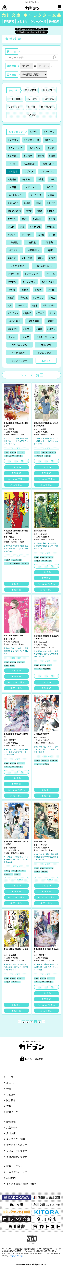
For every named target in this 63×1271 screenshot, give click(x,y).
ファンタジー (15, 107)
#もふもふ (27, 179)
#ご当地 (28, 155)
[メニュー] (59, 7)
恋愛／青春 (31, 90)
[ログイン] (4, 7)
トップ (9, 1077)
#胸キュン (48, 163)
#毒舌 (35, 305)
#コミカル (38, 218)
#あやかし (13, 155)
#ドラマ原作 (18, 352)
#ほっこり (13, 203)
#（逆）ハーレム (45, 337)
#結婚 (28, 211)
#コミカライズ (31, 140)
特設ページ (12, 1112)
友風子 (45, 644)
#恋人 (12, 337)
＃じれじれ (53, 761)
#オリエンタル (19, 344)
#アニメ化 (31, 187)
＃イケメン (52, 452)
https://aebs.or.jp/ (16, 1256)
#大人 (52, 313)
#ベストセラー (16, 195)
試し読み (16, 467)
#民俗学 (12, 281)
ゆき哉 (15, 957)
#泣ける (51, 203)
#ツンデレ (27, 234)
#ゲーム (40, 313)
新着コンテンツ (14, 1166)
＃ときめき (37, 764)
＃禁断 (12, 666)
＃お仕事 (13, 452)
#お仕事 (13, 171)
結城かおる (43, 642)
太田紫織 (42, 429)
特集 (8, 1088)
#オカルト (50, 140)
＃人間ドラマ (38, 456)
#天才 (26, 337)
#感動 (39, 211)
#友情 (52, 218)
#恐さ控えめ (48, 281)
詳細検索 (54, 21)
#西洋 (52, 258)
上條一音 (42, 737)
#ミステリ (49, 131)
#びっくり (38, 297)
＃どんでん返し (16, 560)
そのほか (31, 115)
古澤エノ (45, 432)
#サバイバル (48, 305)
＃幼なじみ (45, 761)
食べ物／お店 (48, 107)
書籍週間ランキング (16, 1156)
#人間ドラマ (15, 148)
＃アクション (15, 982)
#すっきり (27, 258)
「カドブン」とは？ (16, 1172)
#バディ (34, 131)
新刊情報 (9, 21)
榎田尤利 (12, 639)
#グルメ (29, 171)
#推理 (50, 187)
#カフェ (27, 329)
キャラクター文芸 (15, 1139)
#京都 (38, 203)
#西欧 (51, 321)
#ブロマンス (44, 352)
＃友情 (49, 665)
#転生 (52, 297)
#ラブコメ (13, 313)
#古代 (11, 226)
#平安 (52, 234)
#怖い (41, 258)
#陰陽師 (51, 226)
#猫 (22, 226)
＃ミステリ (49, 557)
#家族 (38, 289)
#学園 (12, 289)
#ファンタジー (32, 274)
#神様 (51, 289)
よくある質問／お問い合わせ (21, 1184)
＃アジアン (19, 456)
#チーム (50, 274)
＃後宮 (6, 452)
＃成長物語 (16, 563)
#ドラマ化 (35, 226)
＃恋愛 (6, 662)
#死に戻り (45, 344)
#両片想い (33, 250)
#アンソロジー (19, 360)
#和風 (27, 203)
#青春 (13, 187)
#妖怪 (25, 218)
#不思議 (49, 242)
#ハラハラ (35, 148)
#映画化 (14, 242)
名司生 (15, 432)
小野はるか (43, 534)
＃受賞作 (46, 764)
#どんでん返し (44, 266)
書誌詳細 (16, 473)
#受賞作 (12, 179)
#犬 (9, 305)
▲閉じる (46, 360)
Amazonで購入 (16, 479)
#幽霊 (52, 155)
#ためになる (17, 266)
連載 (8, 1106)
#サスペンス (47, 171)
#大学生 (12, 218)
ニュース (10, 1083)
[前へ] (19, 1021)
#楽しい (12, 258)
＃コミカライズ (9, 456)
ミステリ (32, 98)
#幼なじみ (13, 329)
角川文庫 (11, 1133)
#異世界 (27, 313)
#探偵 (41, 234)
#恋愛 (51, 148)
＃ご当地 (37, 452)
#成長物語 (29, 163)
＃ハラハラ (20, 452)
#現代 (41, 155)
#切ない (12, 234)
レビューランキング (16, 1151)
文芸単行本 (12, 1127)
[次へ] (43, 1021)
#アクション (29, 281)
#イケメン (13, 140)
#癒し (52, 179)
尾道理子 (12, 429)
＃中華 (36, 557)
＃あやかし (20, 978)
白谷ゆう (45, 740)
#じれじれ (13, 274)
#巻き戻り (33, 321)
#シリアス (21, 305)
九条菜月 (12, 955)
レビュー (11, 1094)
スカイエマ (16, 539)
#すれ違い (14, 321)
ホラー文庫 (15, 98)
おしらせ (22, 21)
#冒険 (51, 250)
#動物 (25, 289)
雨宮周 (11, 536)
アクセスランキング (16, 1145)
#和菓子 (51, 329)
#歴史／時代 (14, 211)
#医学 (11, 297)
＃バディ (13, 978)
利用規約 (11, 1178)
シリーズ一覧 (38, 21)
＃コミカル (7, 563)
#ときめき (36, 195)
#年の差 (23, 297)
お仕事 (31, 107)
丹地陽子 (15, 641)
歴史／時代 (49, 90)
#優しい (51, 211)
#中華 (12, 163)
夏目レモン (46, 536)
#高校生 (31, 242)
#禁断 (39, 329)
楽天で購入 (16, 484)
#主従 (51, 195)
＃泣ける (47, 456)
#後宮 (41, 179)
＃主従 (6, 666)
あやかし (49, 98)
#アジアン (14, 250)
